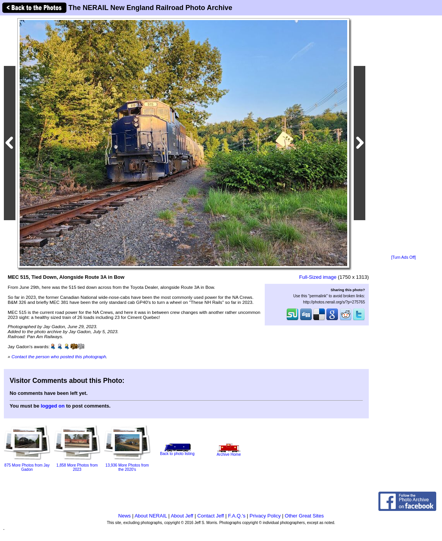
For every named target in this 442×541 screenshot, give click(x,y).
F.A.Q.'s (236, 516)
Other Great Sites (304, 516)
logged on (53, 406)
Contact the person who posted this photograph (59, 356)
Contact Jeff (210, 516)
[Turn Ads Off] (403, 257)
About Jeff (182, 516)
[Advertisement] (403, 135)
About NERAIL (150, 516)
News (124, 516)
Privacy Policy (265, 516)
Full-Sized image (317, 277)
